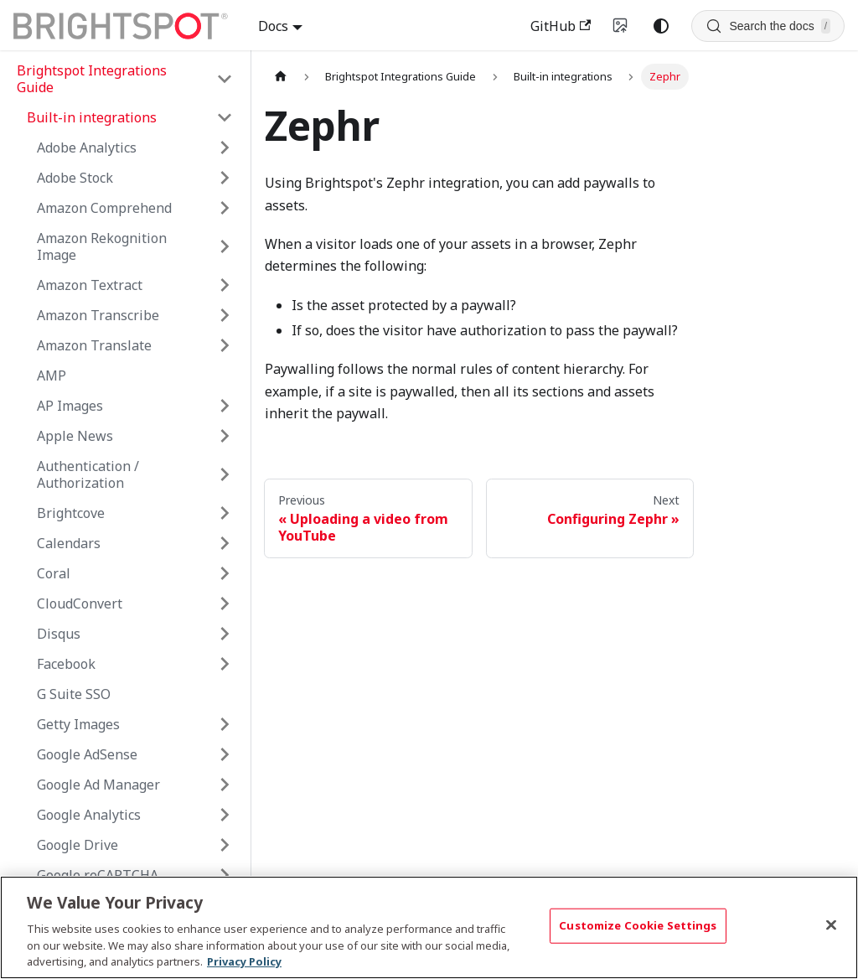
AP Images (70, 405)
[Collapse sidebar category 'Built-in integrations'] (224, 117)
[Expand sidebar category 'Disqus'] (224, 633)
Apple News (75, 436)
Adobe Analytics (87, 147)
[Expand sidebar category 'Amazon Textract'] (224, 285)
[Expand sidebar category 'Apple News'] (224, 435)
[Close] (831, 925)
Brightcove (71, 513)
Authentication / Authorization (88, 474)
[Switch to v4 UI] (620, 26)
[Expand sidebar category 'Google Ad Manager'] (224, 784)
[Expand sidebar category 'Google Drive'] (224, 844)
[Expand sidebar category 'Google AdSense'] (224, 754)
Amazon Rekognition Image (102, 246)
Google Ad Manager (98, 784)
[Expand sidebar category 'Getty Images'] (224, 724)
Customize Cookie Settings (637, 925)
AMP (51, 375)
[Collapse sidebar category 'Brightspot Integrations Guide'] (224, 79)
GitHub (560, 26)
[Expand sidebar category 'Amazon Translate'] (224, 345)
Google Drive (77, 845)
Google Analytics (89, 814)
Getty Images (78, 724)
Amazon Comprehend (104, 208)
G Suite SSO (74, 694)
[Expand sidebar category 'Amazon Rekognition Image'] (224, 246)
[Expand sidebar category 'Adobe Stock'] (224, 177)
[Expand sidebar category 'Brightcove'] (224, 513)
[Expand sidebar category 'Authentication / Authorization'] (224, 474)
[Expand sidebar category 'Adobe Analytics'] (224, 147)
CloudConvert (79, 603)
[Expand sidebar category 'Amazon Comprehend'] (224, 207)
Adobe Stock (75, 177)
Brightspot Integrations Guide (92, 78)
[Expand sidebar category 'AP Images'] (224, 405)
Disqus (58, 633)
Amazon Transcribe (98, 315)
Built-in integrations (92, 117)
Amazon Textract (89, 285)
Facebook (66, 664)
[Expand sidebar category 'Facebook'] (224, 663)
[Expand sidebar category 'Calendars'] (224, 543)
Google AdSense (87, 754)
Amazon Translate (94, 345)
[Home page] (281, 77)
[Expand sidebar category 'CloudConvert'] (224, 603)
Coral (53, 573)
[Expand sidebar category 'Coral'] (224, 573)
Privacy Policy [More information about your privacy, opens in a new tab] (244, 961)
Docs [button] (273, 26)
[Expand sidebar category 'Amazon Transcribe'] (224, 315)
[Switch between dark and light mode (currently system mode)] (661, 26)
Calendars (69, 543)
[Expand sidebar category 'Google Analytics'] (224, 814)
